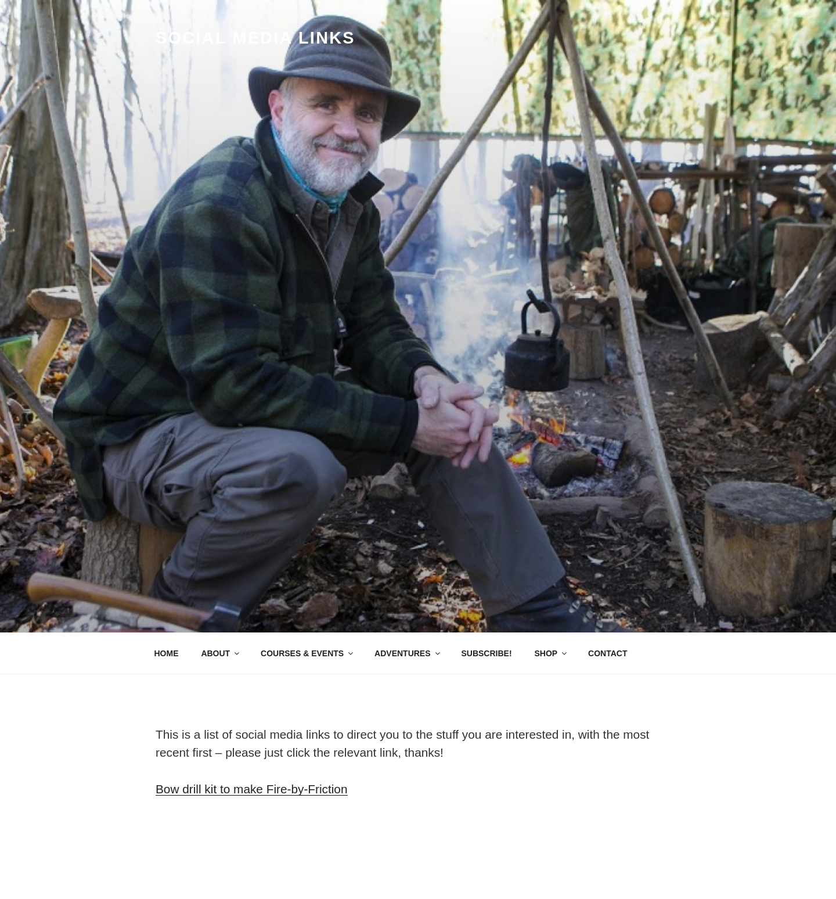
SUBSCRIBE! (486, 653)
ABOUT (221, 653)
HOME (166, 653)
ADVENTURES (407, 653)
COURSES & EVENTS (308, 653)
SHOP (551, 653)
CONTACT (607, 653)
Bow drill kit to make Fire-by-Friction (252, 789)
